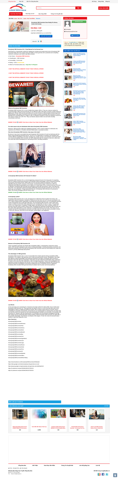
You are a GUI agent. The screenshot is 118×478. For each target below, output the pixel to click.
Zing (41, 41)
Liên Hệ (98, 465)
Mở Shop (94, 1)
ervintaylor (68, 29)
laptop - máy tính (18, 18)
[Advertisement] (34, 386)
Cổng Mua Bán (12, 1)
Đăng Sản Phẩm (103, 8)
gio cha (10, 468)
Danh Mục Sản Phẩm (15, 13)
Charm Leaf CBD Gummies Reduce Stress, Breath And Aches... (97, 428)
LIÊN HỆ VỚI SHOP (46, 36)
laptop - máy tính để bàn (29, 18)
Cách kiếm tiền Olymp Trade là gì (39, 426)
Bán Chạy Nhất (42, 13)
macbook (38, 18)
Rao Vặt (21, 1)
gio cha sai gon (23, 468)
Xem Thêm (106, 405)
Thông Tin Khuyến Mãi (57, 13)
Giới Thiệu (35, 465)
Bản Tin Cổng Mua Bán (32, 1)
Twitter (38, 41)
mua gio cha (16, 468)
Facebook (103, 474)
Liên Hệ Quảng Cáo (84, 465)
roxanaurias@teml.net (71, 31)
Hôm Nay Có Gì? (30, 13)
